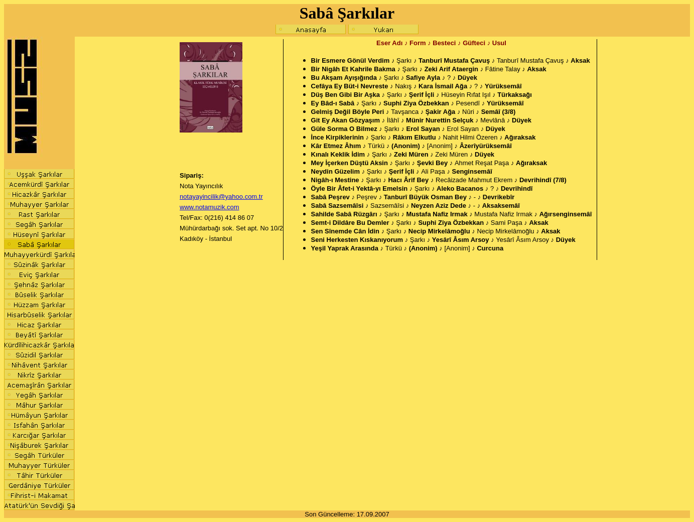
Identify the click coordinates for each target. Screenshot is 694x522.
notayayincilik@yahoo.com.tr (221, 196)
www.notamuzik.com (209, 207)
